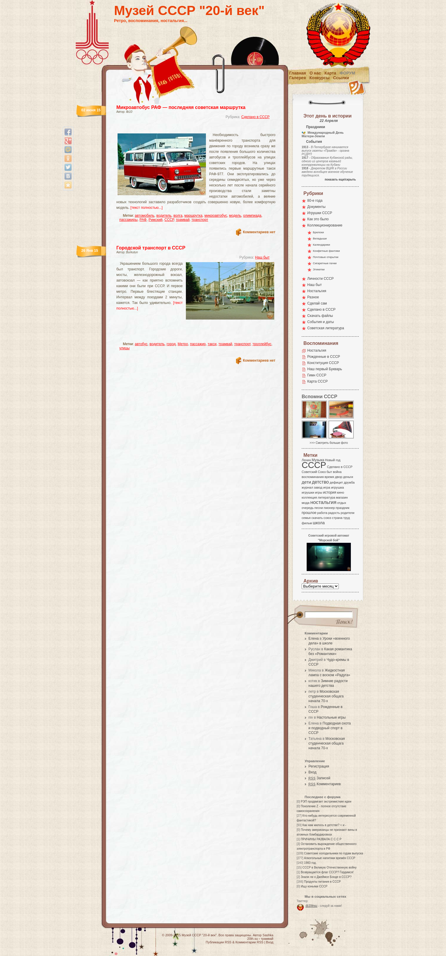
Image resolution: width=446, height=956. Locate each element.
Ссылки (341, 77)
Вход (312, 772)
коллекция (309, 497)
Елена (313, 638)
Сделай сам (317, 303)
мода (306, 503)
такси (212, 344)
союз (327, 518)
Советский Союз (314, 472)
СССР (169, 220)
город (171, 344)
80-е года (315, 201)
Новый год (332, 460)
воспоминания (313, 477)
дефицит (336, 482)
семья (306, 518)
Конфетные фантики (326, 250)
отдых (341, 503)
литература (326, 497)
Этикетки (319, 269)
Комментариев (324, 784)
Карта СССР (317, 381)
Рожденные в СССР (323, 357)
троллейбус (261, 344)
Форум (347, 73)
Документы (316, 207)
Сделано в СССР (255, 117)
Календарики (321, 244)
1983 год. (310, 862)
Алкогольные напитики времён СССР (329, 858)
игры (318, 492)
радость (334, 513)
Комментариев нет (259, 232)
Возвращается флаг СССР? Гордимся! (327, 872)
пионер (329, 508)
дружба (349, 482)
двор (338, 477)
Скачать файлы (320, 316)
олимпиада (252, 216)
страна (337, 518)
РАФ (143, 220)
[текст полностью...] (147, 208)
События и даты (320, 322)
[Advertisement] (189, 128)
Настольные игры (331, 717)
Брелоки (318, 232)
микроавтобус (215, 216)
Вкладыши (320, 238)
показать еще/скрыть (340, 179)
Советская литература (325, 328)
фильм (307, 523)
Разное (313, 297)
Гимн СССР (316, 375)
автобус (141, 344)
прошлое (309, 513)
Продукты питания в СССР (322, 881)
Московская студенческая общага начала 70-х (325, 696)
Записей (319, 778)
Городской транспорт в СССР (150, 247)
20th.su (252, 938)
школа (319, 522)
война (337, 472)
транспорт (199, 220)
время (329, 477)
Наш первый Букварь (324, 369)
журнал (307, 487)
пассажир (198, 344)
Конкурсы (319, 77)
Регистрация (318, 766)
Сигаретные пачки (325, 263)
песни (318, 508)
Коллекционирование (324, 225)
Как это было (318, 219)
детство (320, 481)
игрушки (308, 492)
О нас (315, 73)
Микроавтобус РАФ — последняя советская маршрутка (180, 107)
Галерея (297, 77)
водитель (163, 216)
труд (346, 518)
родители (347, 513)
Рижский (155, 220)
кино (340, 492)
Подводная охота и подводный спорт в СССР (329, 728)
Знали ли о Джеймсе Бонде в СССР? (326, 877)
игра (326, 487)
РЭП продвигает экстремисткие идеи (326, 801)
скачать (317, 518)
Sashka (267, 935)
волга (178, 216)
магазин (342, 497)
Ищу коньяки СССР (314, 886)
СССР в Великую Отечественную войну (329, 867)
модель (235, 216)
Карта (330, 73)
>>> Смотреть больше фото (329, 442)
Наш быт (262, 257)
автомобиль (145, 216)
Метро (183, 344)
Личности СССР (320, 279)
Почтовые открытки (325, 257)
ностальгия (323, 502)
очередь (308, 508)
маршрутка (193, 216)
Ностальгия (316, 291)
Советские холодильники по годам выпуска (333, 853)
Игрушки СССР (319, 213)
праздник (342, 508)
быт (329, 472)
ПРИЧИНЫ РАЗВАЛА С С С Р (321, 839)
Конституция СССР (323, 363)
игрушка (337, 487)
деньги (348, 477)
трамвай (183, 220)
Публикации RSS (218, 942)
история (329, 492)
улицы (124, 348)
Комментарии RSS (249, 942)
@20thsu (311, 905)
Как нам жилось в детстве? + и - (324, 825)
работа (322, 513)
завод (318, 487)
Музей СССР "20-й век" (189, 10)
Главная (297, 73)
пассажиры (128, 220)
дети (306, 481)
